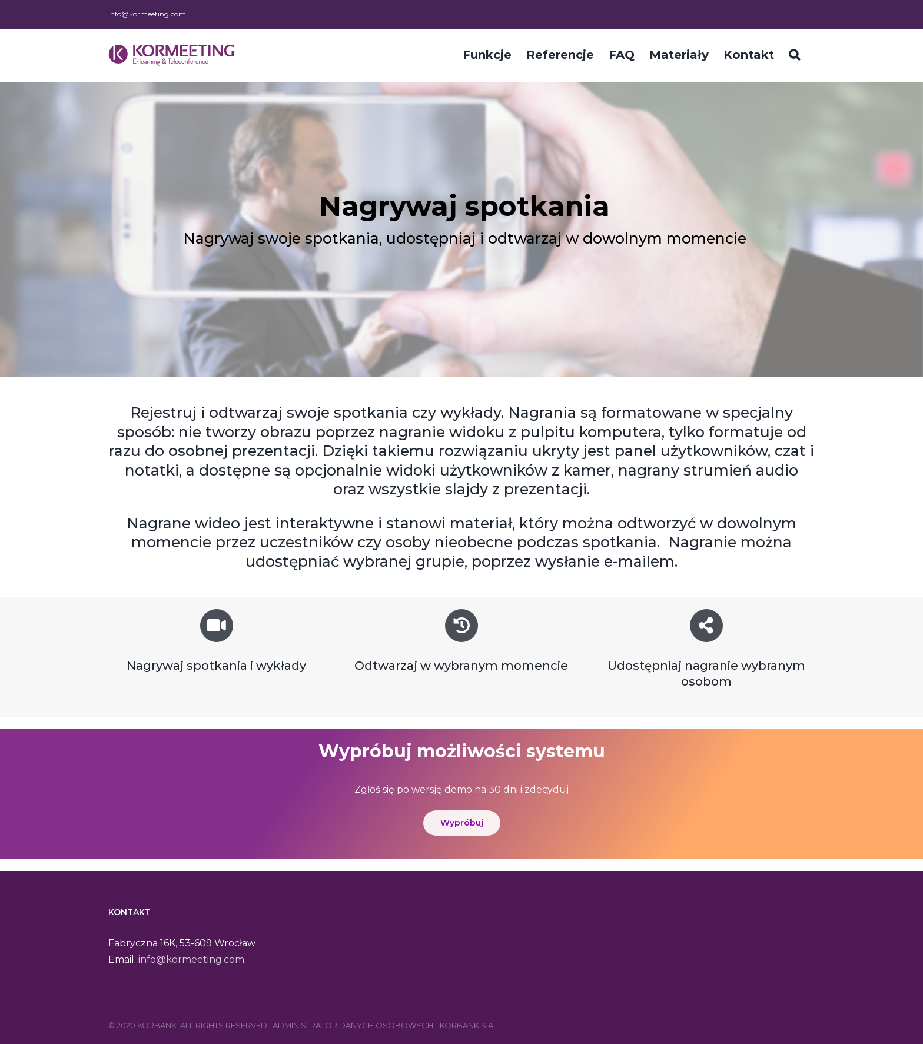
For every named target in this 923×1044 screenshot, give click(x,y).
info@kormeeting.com (147, 13)
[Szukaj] (794, 53)
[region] (461, 229)
